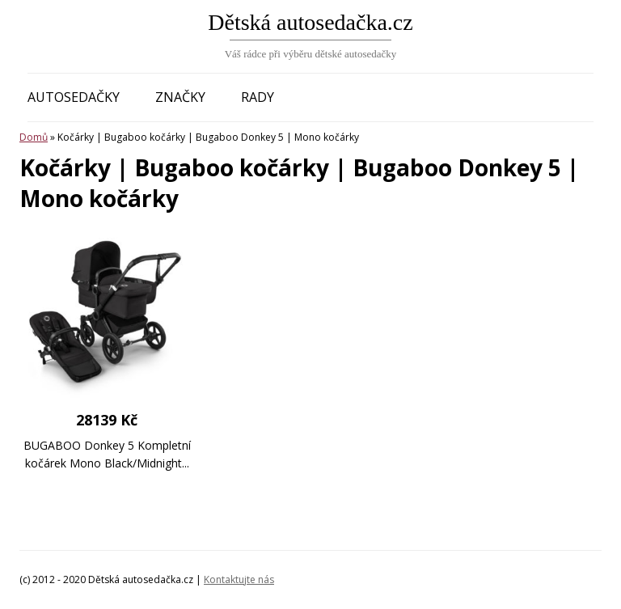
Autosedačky (73, 97)
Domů (33, 137)
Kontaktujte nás (239, 579)
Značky (180, 97)
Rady (257, 97)
